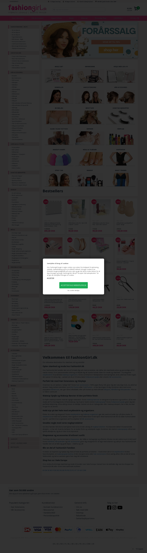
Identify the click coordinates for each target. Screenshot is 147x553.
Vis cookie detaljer (73, 290)
